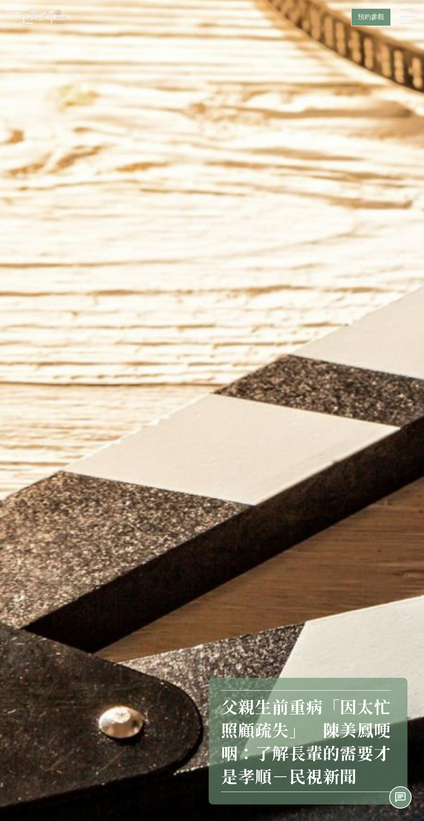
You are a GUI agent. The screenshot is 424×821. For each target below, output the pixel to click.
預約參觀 (371, 16)
